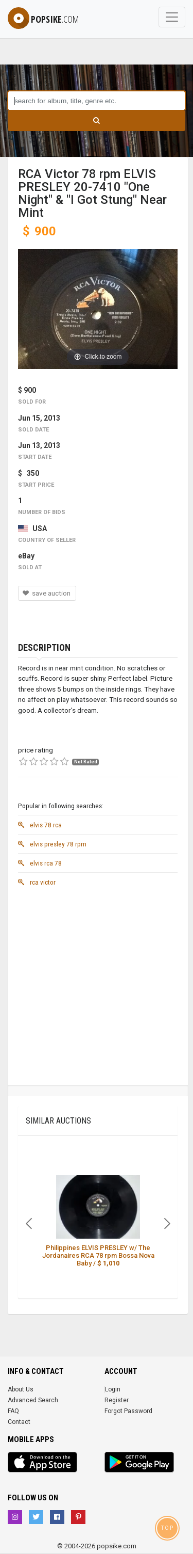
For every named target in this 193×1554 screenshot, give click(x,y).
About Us (20, 1389)
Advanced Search (33, 1400)
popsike (43, 19)
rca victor (37, 882)
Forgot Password (128, 1411)
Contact (19, 1421)
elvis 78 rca (40, 825)
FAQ (13, 1411)
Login (112, 1389)
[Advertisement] (96, 988)
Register (116, 1400)
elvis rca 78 (40, 863)
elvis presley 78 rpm (52, 844)
